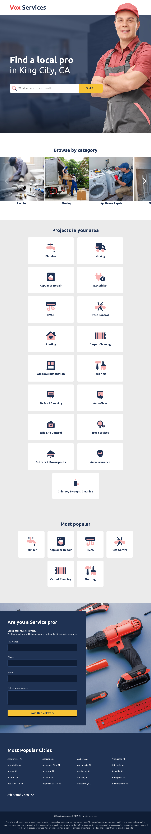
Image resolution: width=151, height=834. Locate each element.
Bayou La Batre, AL (51, 783)
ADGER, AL (82, 759)
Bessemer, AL (84, 783)
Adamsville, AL (15, 759)
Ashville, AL (118, 771)
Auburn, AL (82, 777)
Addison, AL (48, 759)
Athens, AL (13, 777)
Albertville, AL (15, 765)
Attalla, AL (47, 777)
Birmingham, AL (120, 783)
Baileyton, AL (118, 777)
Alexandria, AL (84, 765)
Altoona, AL (48, 771)
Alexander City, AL (51, 765)
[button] (144, 181)
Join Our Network (42, 713)
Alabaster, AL (118, 759)
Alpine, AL (13, 771)
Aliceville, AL (118, 765)
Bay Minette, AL (15, 783)
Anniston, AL (83, 771)
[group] (22, 181)
